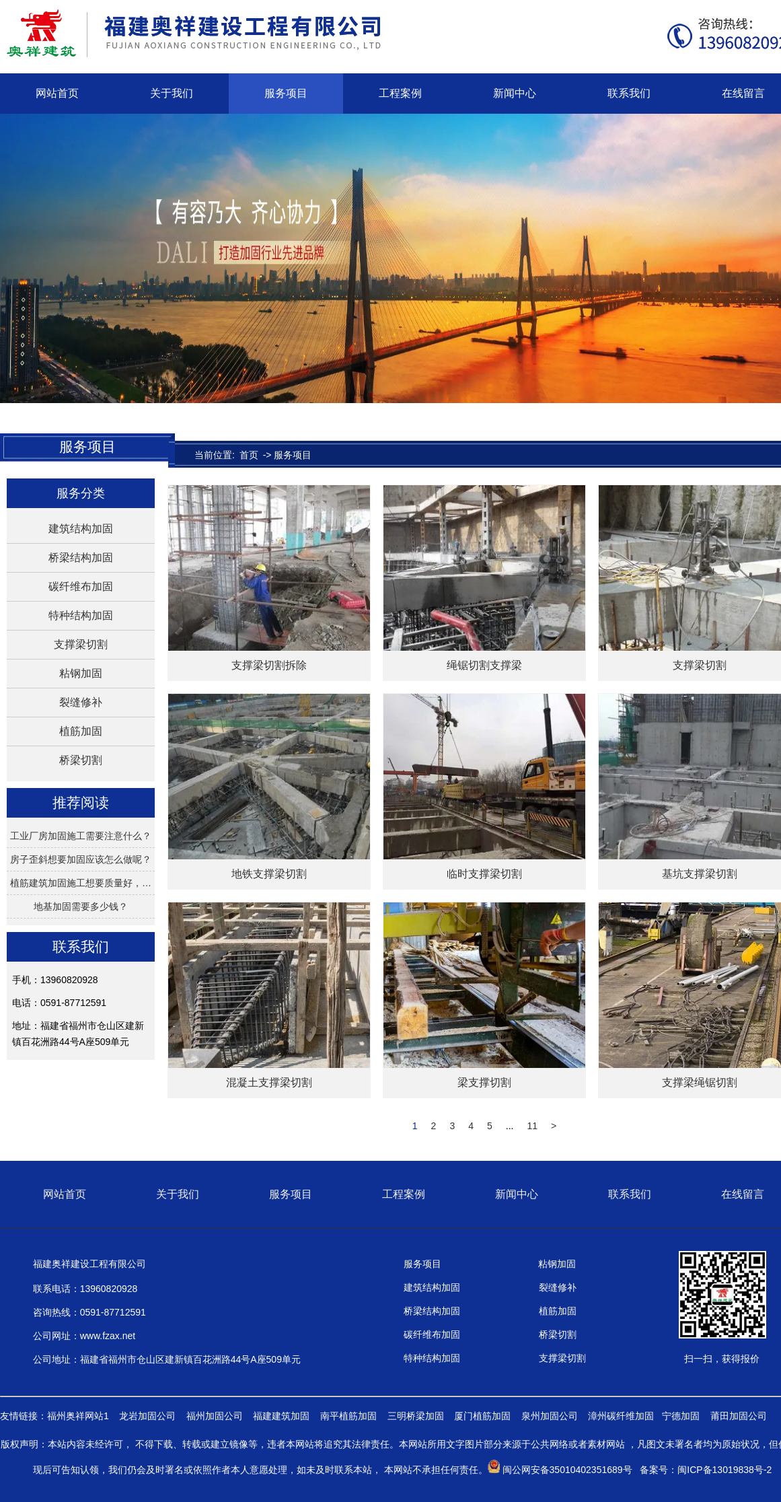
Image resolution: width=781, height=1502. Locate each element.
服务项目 (285, 93)
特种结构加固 (80, 615)
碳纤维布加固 (80, 586)
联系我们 (628, 93)
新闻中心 (514, 93)
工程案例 (400, 93)
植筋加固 (80, 731)
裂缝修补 (80, 702)
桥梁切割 (80, 760)
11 (532, 1125)
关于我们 (171, 93)
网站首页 (57, 93)
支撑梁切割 (81, 644)
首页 (248, 455)
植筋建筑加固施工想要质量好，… (80, 883)
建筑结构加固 (80, 528)
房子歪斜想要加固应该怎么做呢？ (80, 859)
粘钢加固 (80, 673)
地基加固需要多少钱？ (81, 906)
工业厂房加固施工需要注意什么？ (80, 835)
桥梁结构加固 (80, 557)
